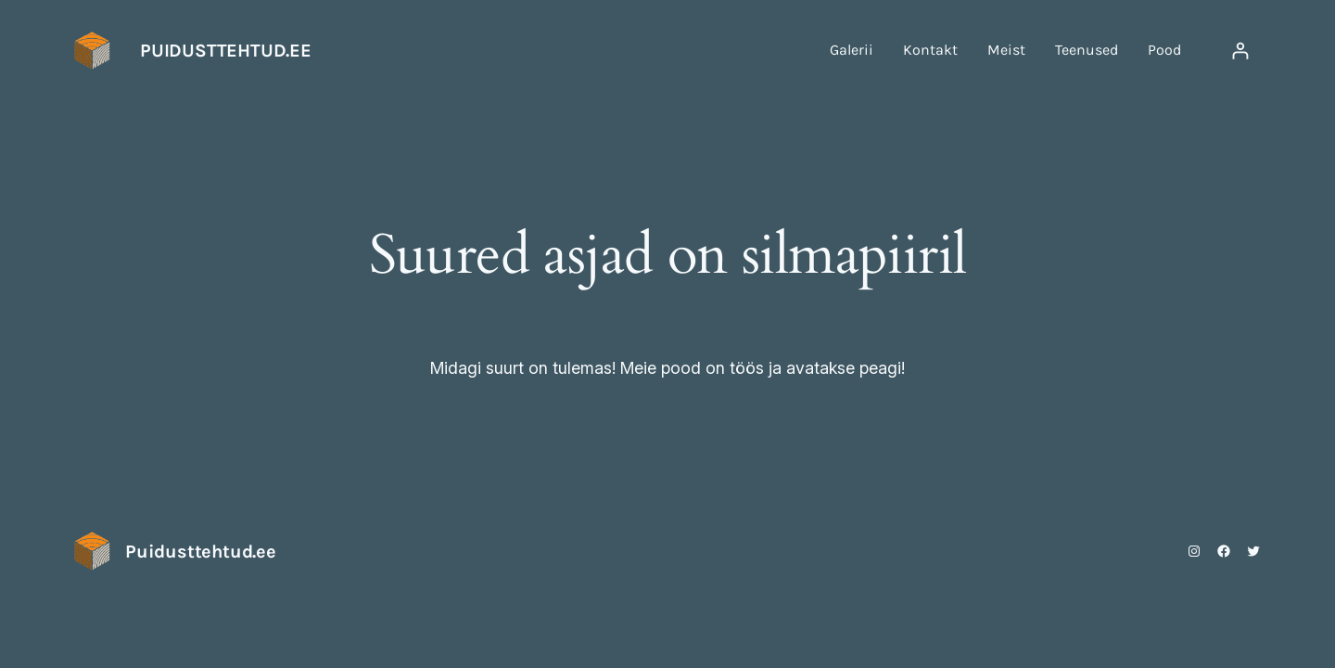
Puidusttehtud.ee (226, 50)
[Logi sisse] (1240, 50)
